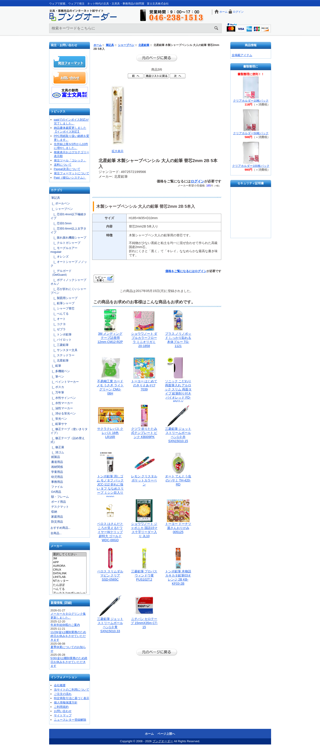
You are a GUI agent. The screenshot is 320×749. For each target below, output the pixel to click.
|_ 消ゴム (57, 452)
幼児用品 (57, 477)
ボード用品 (58, 501)
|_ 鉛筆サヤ (59, 424)
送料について (63, 164)
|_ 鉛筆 (56, 365)
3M (69, 558)
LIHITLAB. (69, 577)
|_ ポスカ (57, 387)
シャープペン (126, 45)
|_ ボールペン (60, 203)
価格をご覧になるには (180, 271)
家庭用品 (57, 516)
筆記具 (110, 45)
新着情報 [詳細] (61, 602)
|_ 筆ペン (57, 376)
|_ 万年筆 (57, 392)
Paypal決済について (67, 169)
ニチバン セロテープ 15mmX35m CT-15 (144, 623)
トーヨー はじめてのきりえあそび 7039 (144, 385)
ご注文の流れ (63, 694)
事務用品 (57, 481)
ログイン (238, 11)
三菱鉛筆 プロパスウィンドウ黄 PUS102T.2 (144, 575)
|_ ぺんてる (60, 313)
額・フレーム (60, 496)
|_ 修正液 (57, 447)
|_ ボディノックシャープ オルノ (70, 281)
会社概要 (60, 685)
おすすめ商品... (61, 527)
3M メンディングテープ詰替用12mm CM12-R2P (110, 338)
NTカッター (69, 581)
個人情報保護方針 (65, 702)
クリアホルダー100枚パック (250, 166)
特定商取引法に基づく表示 (71, 698)
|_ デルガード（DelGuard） (61, 272)
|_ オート (58, 319)
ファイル (57, 486)
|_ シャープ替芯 (63, 308)
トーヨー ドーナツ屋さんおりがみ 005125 (178, 528)
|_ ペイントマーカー (65, 381)
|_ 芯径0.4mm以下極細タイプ (68, 216)
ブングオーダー (162, 741)
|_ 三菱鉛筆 (60, 345)
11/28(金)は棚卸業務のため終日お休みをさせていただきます (68, 635)
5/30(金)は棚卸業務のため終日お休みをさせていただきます (69, 662)
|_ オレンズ (60, 256)
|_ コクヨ (58, 324)
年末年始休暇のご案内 (65, 625)
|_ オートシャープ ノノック (69, 263)
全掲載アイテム (242, 55)
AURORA (69, 566)
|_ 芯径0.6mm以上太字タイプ (68, 230)
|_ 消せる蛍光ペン (63, 413)
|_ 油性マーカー (62, 408)
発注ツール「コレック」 (70, 160)
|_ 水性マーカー (62, 403)
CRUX (69, 570)
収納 (54, 511)
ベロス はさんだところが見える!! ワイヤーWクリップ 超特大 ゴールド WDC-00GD (110, 532)
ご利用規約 (61, 706)
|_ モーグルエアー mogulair (64, 250)
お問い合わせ (70, 78)
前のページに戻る (156, 58)
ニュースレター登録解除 (70, 719)
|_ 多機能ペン (60, 371)
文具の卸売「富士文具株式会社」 (70, 92)
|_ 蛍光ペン (59, 418)
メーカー (56, 546)
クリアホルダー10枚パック (251, 100)
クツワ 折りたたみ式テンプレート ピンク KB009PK (144, 433)
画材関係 (57, 467)
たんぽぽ (69, 585)
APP (69, 562)
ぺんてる (69, 589)
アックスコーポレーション (69, 593)
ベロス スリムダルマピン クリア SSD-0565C (110, 575)
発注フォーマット (70, 62)
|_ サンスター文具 (64, 350)
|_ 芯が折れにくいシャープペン (68, 290)
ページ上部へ (166, 733)
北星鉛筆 (143, 45)
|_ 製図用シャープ (64, 298)
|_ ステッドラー (63, 355)
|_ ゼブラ (58, 329)
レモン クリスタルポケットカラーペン (144, 480)
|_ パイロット (61, 339)
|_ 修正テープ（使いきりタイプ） (69, 431)
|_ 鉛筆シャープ (63, 303)
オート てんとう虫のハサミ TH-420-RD (178, 480)
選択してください (69, 555)
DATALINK (69, 573)
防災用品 (57, 521)
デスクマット (60, 506)
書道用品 (57, 462)
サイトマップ (63, 715)
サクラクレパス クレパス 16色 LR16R (110, 433)
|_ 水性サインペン (63, 398)
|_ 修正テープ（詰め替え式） (68, 440)
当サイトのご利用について (71, 689)
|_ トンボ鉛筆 (61, 334)
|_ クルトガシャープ (65, 242)
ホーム (223, 11)
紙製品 (55, 457)
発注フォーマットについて (71, 173)
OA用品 (56, 491)
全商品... (56, 533)
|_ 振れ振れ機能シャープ (68, 237)
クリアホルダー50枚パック (251, 133)
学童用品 (57, 472)
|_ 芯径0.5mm (61, 223)
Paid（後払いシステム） (70, 177)
